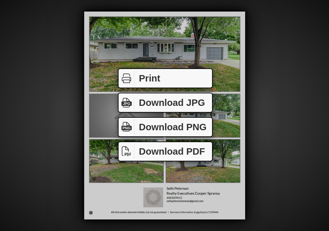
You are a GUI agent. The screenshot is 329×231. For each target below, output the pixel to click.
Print (139, 78)
